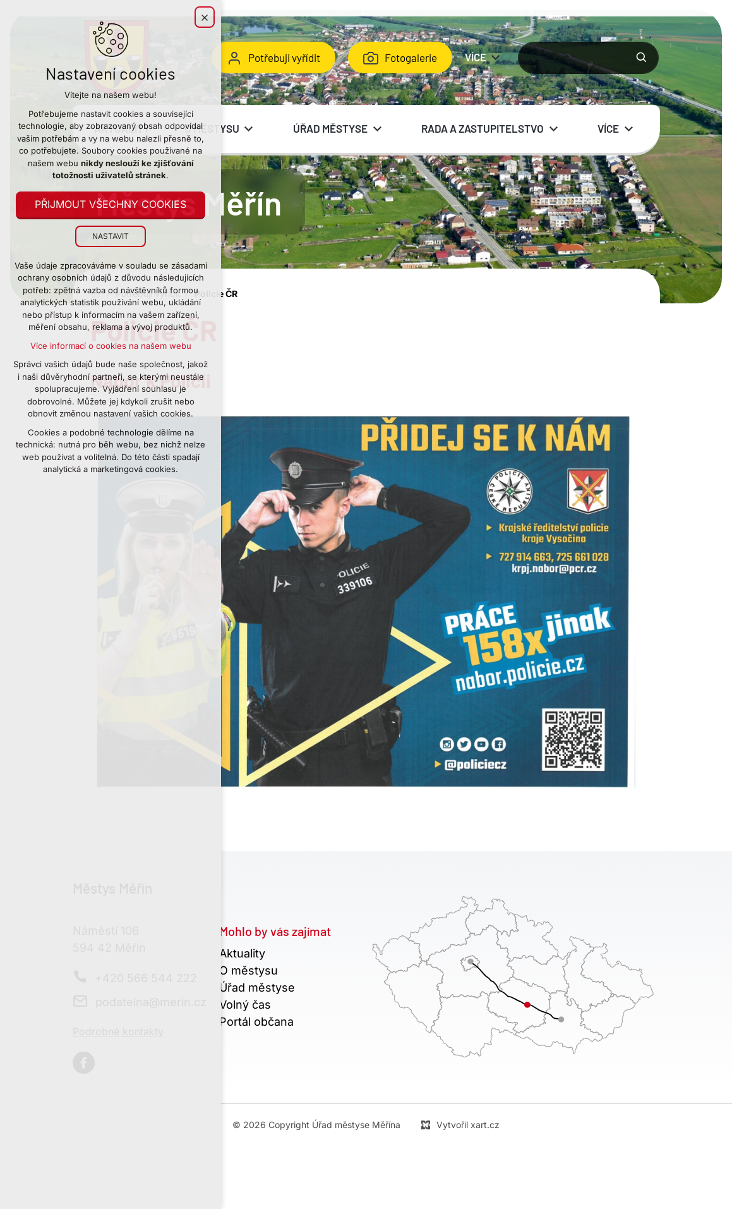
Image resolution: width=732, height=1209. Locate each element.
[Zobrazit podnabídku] (495, 57)
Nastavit (110, 236)
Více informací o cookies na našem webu (110, 346)
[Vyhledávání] (642, 57)
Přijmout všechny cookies (110, 204)
